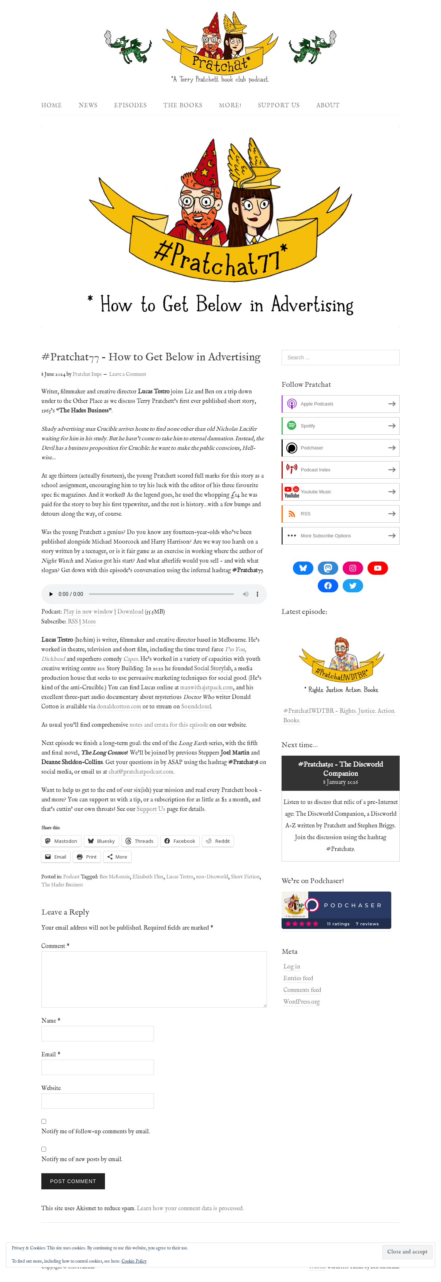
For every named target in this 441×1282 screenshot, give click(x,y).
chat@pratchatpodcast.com (141, 772)
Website (51, 1088)
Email (50, 1055)
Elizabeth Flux (147, 877)
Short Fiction (245, 877)
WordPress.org (301, 1002)
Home (51, 106)
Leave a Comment (127, 374)
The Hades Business (62, 885)
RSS (73, 622)
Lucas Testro (179, 877)
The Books (183, 106)
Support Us (279, 106)
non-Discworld (212, 877)
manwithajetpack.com (206, 688)
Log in (291, 967)
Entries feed (298, 978)
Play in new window (88, 612)
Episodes (130, 106)
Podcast (71, 877)
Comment (55, 946)
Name (50, 1021)
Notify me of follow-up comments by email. (95, 1131)
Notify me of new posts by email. (81, 1159)
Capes (130, 659)
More (89, 622)
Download (130, 612)
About (328, 106)
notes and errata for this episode (168, 725)
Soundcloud (196, 707)
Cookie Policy (134, 1261)
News (88, 106)
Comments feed (302, 990)
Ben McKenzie (114, 877)
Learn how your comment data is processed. (190, 1208)
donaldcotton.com (119, 707)
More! (230, 106)
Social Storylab (212, 669)
